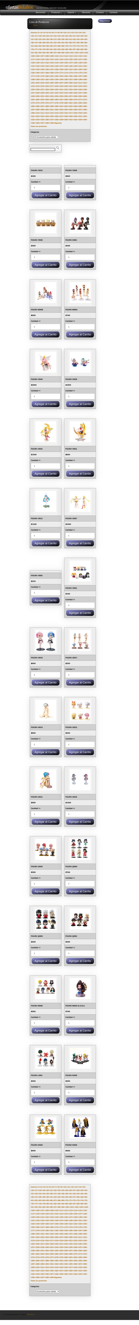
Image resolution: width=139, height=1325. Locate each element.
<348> (47, 123)
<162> (75, 69)
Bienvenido (40, 12)
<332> (85, 116)
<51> (51, 43)
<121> (51, 59)
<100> (67, 53)
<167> (42, 73)
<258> (75, 96)
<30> (86, 36)
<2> (41, 33)
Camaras (113, 12)
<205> (51, 83)
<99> (63, 53)
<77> (36, 49)
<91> (32, 53)
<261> (33, 100)
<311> (42, 113)
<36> (51, 39)
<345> (33, 123)
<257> (70, 96)
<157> (51, 69)
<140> (85, 63)
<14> (80, 33)
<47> (36, 43)
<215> (42, 86)
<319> (80, 113)
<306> (75, 110)
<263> (42, 100)
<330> (75, 116)
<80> (47, 49)
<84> (63, 49)
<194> (56, 79)
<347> (42, 123)
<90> (86, 49)
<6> (52, 33)
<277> (51, 103)
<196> (66, 79)
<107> (42, 56)
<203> (42, 83)
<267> (61, 100)
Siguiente (58, 123)
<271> (80, 100)
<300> (47, 110)
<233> (70, 90)
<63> (40, 46)
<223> (80, 86)
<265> (51, 100)
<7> (55, 33)
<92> (36, 53)
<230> (56, 90)
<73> (78, 46)
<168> (47, 73)
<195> (61, 79)
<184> (66, 76)
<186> (75, 76)
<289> (51, 106)
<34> (44, 39)
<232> (66, 90)
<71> (70, 46)
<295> (80, 106)
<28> (78, 36)
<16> (32, 36)
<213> (33, 86)
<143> (42, 66)
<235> (80, 90)
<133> (51, 63)
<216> (47, 86)
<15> (84, 33)
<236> (85, 90)
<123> (61, 59)
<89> (82, 49)
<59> (82, 43)
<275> (42, 103)
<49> (44, 43)
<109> (51, 56)
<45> (86, 39)
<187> (80, 76)
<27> (74, 36)
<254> (56, 96)
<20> (47, 36)
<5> (50, 33)
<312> (47, 113)
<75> (86, 46)
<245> (70, 93)
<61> (32, 46)
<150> (75, 66)
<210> (75, 83)
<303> (61, 110)
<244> (66, 93)
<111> (61, 56)
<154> (37, 69)
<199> (80, 79)
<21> (51, 36)
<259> (80, 96)
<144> (47, 66)
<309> (33, 113)
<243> (61, 93)
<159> (61, 69)
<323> (42, 116)
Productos (56, 12)
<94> (44, 53)
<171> (61, 73)
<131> (42, 63)
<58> (78, 43)
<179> (42, 76)
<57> (74, 43)
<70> (67, 46)
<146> (56, 66)
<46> (32, 43)
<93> (40, 53)
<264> (47, 100)
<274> (37, 103)
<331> (80, 116)
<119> (42, 59)
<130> (37, 63)
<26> (70, 36)
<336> (47, 120)
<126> (75, 59)
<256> (66, 96)
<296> (85, 106)
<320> (85, 113)
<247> (80, 93)
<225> (33, 90)
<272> (85, 100)
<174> (75, 73)
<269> (70, 100)
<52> (55, 43)
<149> (70, 66)
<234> (75, 90)
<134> (56, 63)
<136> (66, 63)
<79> (44, 49)
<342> (75, 120)
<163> (80, 69)
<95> (47, 53)
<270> (75, 100)
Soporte (71, 12)
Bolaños (18, 7)
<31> (32, 39)
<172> (66, 73)
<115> (80, 56)
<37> (55, 39)
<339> (61, 120)
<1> (38, 33)
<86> (70, 49)
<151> (80, 66)
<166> (37, 73)
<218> (56, 86)
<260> (85, 96)
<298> (37, 110)
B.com (35, 25)
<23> (59, 36)
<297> (33, 110)
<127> (80, 59)
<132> (47, 63)
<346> (37, 123)
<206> (56, 83)
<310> (37, 113)
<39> (63, 39)
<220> (66, 86)
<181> (51, 76)
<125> (70, 59)
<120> (47, 59)
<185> (70, 76)
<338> (56, 120)
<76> (32, 49)
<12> (72, 33)
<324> (47, 116)
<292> (66, 106)
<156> (47, 69)
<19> (44, 36)
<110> (56, 56)
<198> (75, 79)
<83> (59, 49)
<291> (61, 106)
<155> (42, 69)
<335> (42, 120)
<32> (36, 39)
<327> (61, 116)
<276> (47, 103)
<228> (47, 90)
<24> (63, 36)
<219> (61, 86)
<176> (85, 73)
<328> (66, 116)
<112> (66, 56)
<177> (33, 76)
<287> (42, 106)
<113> (70, 56)
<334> (37, 120)
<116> (85, 56)
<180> (47, 76)
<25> (67, 36)
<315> (61, 113)
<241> (51, 93)
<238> (37, 93)
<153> (33, 69)
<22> (55, 36)
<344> (85, 120)
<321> (33, 116)
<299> (42, 110)
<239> (42, 93)
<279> (61, 103)
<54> (63, 43)
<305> (70, 110)
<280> (66, 103)
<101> (72, 53)
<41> (70, 39)
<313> (51, 113)
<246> (75, 93)
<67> (55, 46)
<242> (56, 93)
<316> (66, 113)
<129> (33, 63)
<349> (51, 123)
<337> (51, 120)
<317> (70, 113)
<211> (80, 83)
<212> (85, 83)
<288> (47, 106)
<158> (56, 69)
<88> (78, 49)
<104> (86, 53)
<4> (47, 33)
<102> (76, 53)
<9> (61, 33)
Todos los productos (39, 126)
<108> (47, 56)
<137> (70, 63)
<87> (74, 49)
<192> (47, 79)
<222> (75, 86)
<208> (66, 83)
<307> (80, 110)
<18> (40, 36)
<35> (47, 39)
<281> (70, 103)
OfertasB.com (30, 1314)
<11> (68, 33)
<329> (70, 116)
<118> (37, 59)
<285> (33, 106)
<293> (70, 106)
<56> (70, 43)
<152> (85, 66)
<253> (51, 96)
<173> (70, 73)
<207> (61, 83)
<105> (33, 56)
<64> (44, 46)
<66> (51, 46)
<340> (66, 120)
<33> (40, 39)
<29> (82, 36)
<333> (33, 120)
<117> (33, 59)
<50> (47, 43)
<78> (40, 49)
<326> (56, 116)
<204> (47, 83)
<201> (33, 83)
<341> (70, 120)
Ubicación (86, 12)
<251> (42, 96)
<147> (61, 66)
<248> (85, 93)
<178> (37, 76)
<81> (51, 49)
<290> (56, 106)
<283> (80, 103)
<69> (63, 46)
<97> (55, 53)
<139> (80, 63)
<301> (51, 110)
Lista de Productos (39, 22)
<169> (51, 73)
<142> (37, 66)
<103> (81, 53)
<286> (37, 106)
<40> (67, 39)
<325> (51, 116)
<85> (67, 49)
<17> (36, 36)
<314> (56, 113)
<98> (59, 53)
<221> (70, 86)
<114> (75, 56)
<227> (42, 90)
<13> (76, 33)
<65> (47, 46)
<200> (85, 79)
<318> (75, 113)
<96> (51, 53)
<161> (70, 69)
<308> (85, 110)
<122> (56, 59)
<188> (85, 76)
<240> (47, 93)
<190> (37, 79)
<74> (82, 46)
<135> (61, 63)
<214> (37, 86)
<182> (56, 76)
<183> (61, 76)
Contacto (100, 12)
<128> (85, 59)
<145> (51, 66)
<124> (66, 59)
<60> (86, 43)
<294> (75, 106)
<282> (75, 103)
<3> (44, 33)
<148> (66, 66)
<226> (37, 90)
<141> (33, 66)
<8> (58, 33)
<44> (82, 39)
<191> (42, 79)
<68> (59, 46)
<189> (33, 79)
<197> (70, 79)
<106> (37, 56)
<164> (85, 69)
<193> (51, 79)
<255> (61, 96)
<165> (33, 73)
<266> (56, 100)
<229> (51, 90)
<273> (33, 103)
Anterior (34, 33)
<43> (78, 39)
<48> (40, 43)
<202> (37, 83)
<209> (70, 83)
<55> (67, 43)
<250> (37, 96)
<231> (61, 90)
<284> (85, 103)
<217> (51, 86)
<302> (56, 110)
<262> (37, 100)
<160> (66, 69)
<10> (65, 33)
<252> (47, 96)
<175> (80, 73)
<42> (74, 39)
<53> (59, 43)
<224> (85, 86)
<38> (59, 39)
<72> (74, 46)
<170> (56, 73)
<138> (75, 63)
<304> (66, 110)
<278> (56, 103)
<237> (33, 93)
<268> (66, 100)
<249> (33, 96)
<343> (80, 120)
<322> (37, 116)
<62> (36, 46)
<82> (55, 49)
